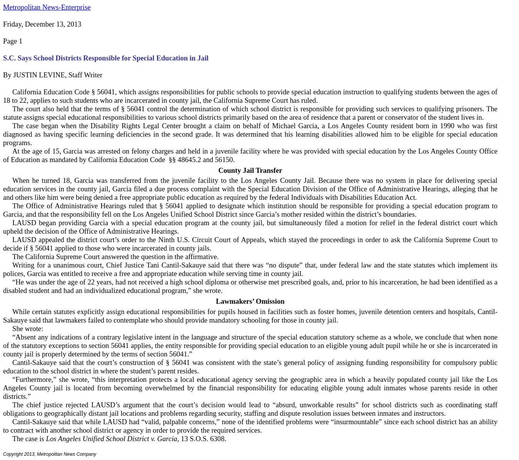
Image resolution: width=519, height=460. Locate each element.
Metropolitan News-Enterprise (46, 7)
